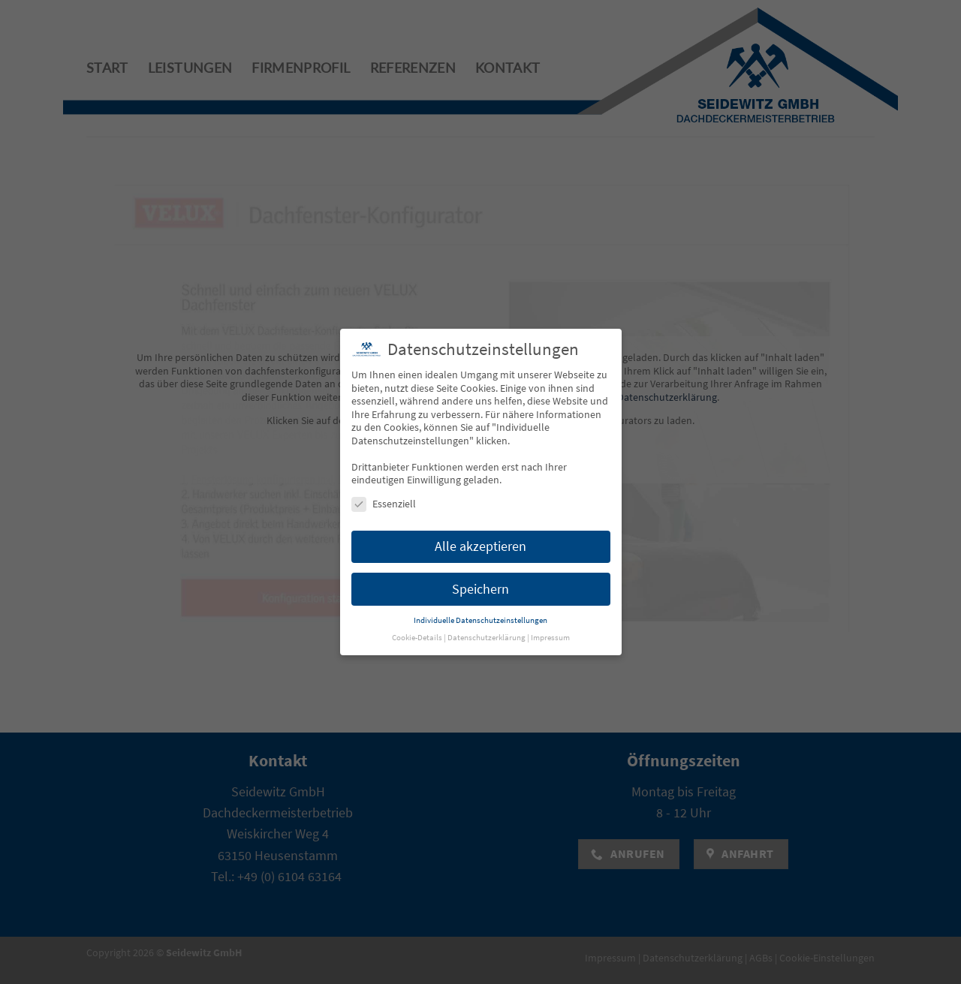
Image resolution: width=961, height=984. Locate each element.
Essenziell (383, 482)
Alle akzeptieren (480, 524)
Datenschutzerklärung (486, 616)
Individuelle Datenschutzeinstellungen (480, 598)
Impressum (550, 616)
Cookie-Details (417, 616)
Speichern (480, 566)
